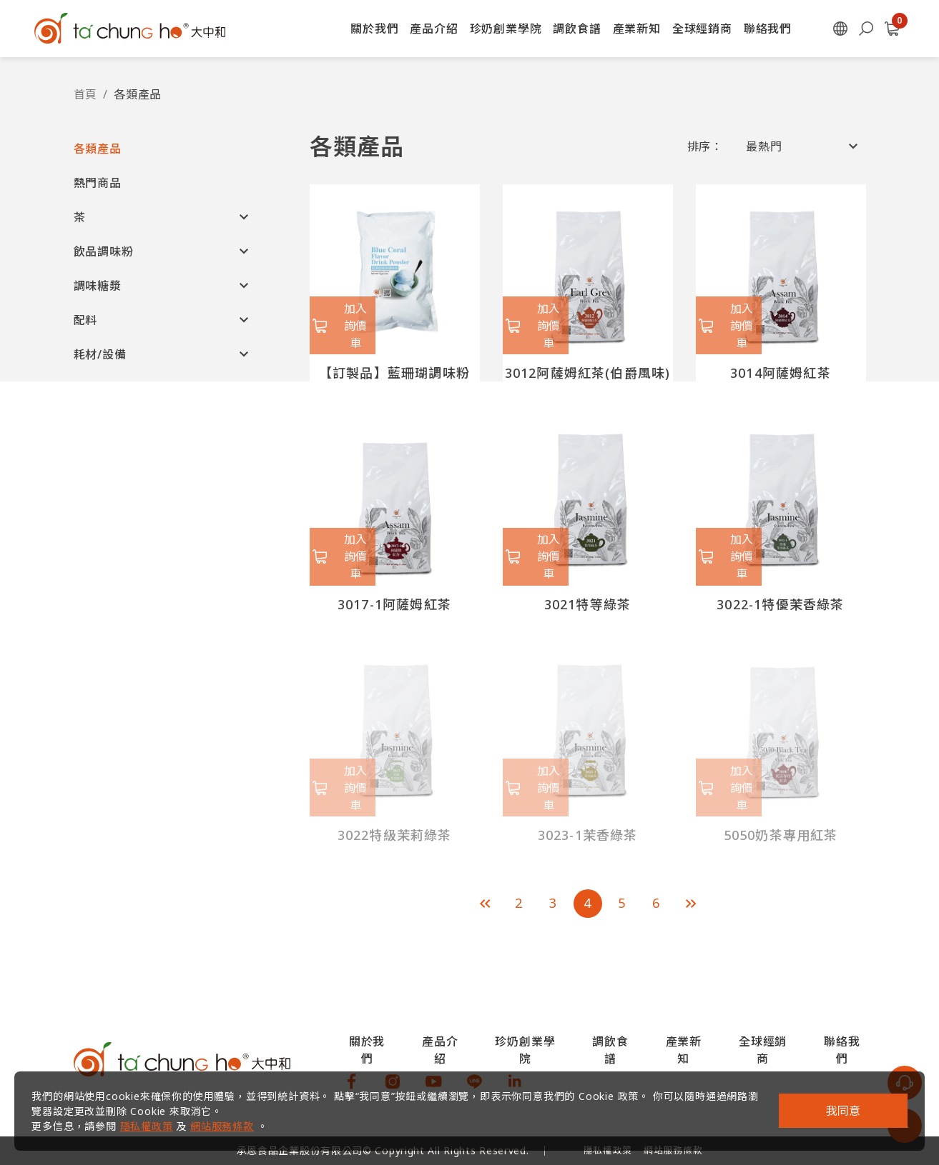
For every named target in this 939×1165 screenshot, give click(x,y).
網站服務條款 (230, 1117)
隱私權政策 (154, 1117)
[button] (163, 148)
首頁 (86, 94)
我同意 (834, 1103)
